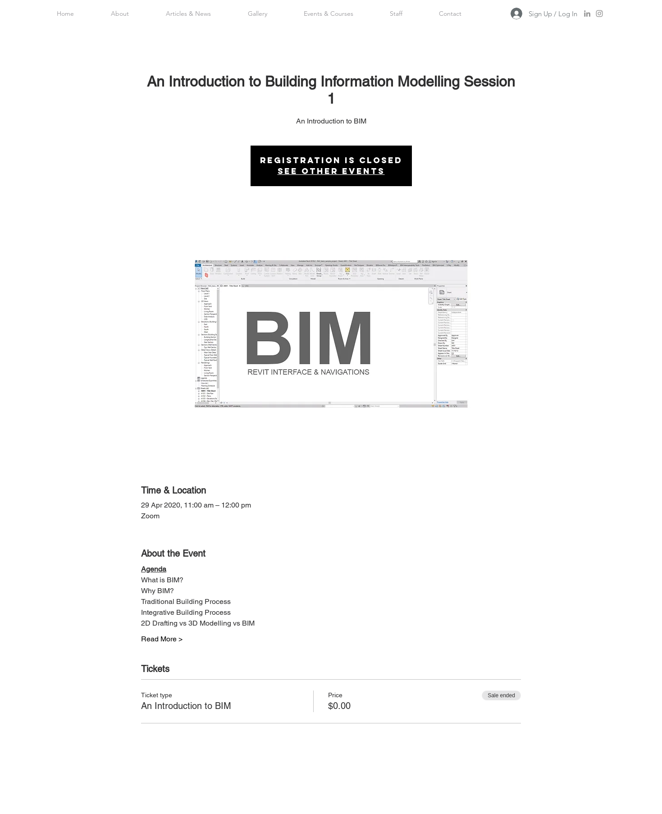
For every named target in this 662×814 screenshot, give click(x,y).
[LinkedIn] (587, 13)
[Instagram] (599, 13)
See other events (331, 171)
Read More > (162, 639)
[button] (396, 13)
